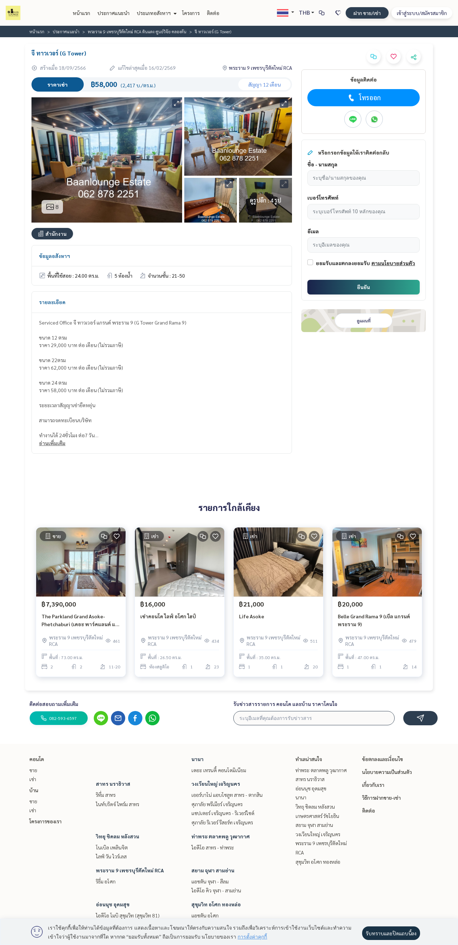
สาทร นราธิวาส (113, 783)
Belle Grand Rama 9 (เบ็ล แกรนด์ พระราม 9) (374, 620)
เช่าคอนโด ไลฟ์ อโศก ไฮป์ (168, 616)
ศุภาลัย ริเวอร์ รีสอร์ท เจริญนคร (222, 822)
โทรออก (364, 97)
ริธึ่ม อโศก (106, 881)
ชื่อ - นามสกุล (322, 164)
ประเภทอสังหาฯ (156, 13)
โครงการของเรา (45, 821)
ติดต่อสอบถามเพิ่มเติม (53, 704)
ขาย (33, 770)
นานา (197, 759)
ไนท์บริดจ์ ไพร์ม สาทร (117, 804)
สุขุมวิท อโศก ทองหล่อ (216, 904)
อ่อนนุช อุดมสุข (113, 904)
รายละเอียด (52, 302)
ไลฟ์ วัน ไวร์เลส (111, 856)
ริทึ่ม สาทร (106, 794)
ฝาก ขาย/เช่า (367, 13)
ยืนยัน (363, 287)
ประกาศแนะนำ (113, 13)
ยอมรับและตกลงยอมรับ (343, 263)
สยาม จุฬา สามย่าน (212, 870)
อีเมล (313, 231)
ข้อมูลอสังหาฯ (54, 256)
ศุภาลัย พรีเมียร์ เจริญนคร (217, 804)
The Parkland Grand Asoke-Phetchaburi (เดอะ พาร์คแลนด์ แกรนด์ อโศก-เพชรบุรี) (80, 620)
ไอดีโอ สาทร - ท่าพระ (212, 847)
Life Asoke (251, 616)
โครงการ (191, 13)
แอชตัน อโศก (205, 915)
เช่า (32, 779)
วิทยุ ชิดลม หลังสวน (117, 836)
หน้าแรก (81, 13)
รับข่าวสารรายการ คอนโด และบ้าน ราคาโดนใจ (285, 704)
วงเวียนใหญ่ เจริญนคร (215, 783)
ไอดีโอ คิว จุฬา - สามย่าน (216, 890)
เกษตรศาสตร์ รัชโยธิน (317, 816)
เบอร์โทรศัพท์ (322, 197)
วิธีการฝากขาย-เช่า (381, 797)
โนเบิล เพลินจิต (112, 847)
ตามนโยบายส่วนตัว (393, 263)
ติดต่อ (213, 13)
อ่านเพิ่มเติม (52, 443)
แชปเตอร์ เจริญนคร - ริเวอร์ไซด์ (222, 813)
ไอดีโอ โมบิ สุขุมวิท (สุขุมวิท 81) (128, 915)
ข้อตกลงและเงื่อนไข (382, 759)
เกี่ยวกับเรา (373, 784)
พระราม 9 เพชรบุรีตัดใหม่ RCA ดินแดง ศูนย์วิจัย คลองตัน (137, 31)
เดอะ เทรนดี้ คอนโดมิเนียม (218, 770)
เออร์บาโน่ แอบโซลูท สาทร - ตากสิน (227, 794)
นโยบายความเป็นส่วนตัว (387, 772)
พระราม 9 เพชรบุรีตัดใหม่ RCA (130, 870)
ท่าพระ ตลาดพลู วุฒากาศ (220, 836)
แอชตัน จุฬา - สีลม (210, 881)
